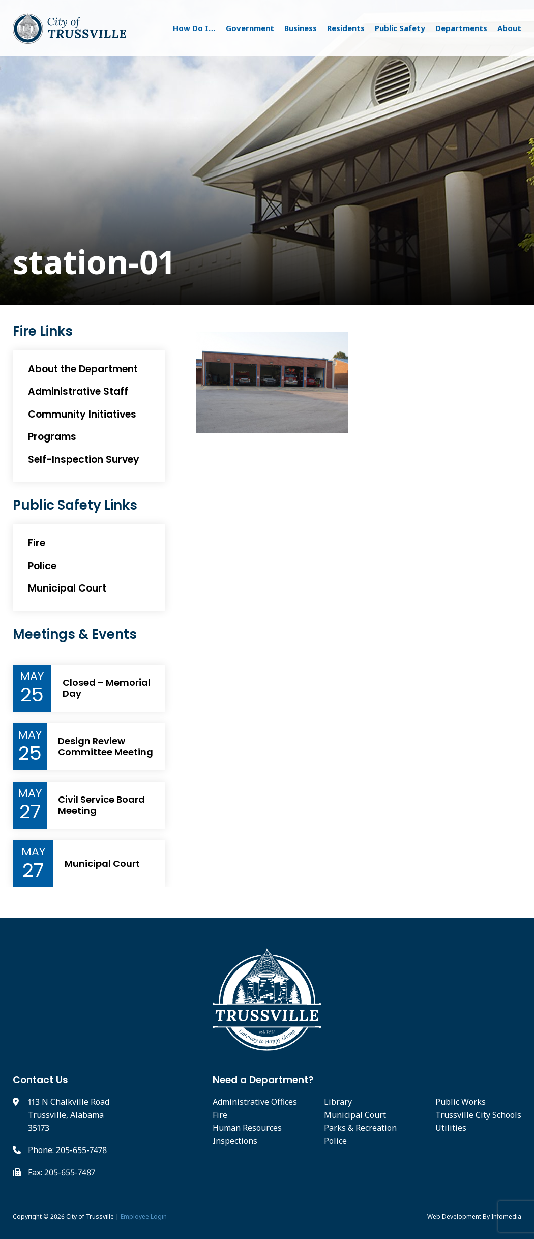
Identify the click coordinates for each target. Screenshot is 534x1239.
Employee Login (144, 1216)
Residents (346, 28)
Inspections (235, 1140)
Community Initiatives (82, 414)
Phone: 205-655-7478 (67, 1150)
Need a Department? (263, 1080)
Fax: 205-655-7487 (61, 1172)
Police (42, 566)
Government (250, 28)
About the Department (83, 369)
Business (300, 28)
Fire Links (43, 331)
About (509, 28)
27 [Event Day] (30, 811)
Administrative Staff (78, 391)
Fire (36, 543)
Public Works (460, 1101)
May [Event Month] (32, 676)
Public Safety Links (75, 505)
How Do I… (194, 28)
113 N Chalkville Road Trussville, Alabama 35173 (68, 1114)
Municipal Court (67, 588)
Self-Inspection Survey (83, 459)
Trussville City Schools (478, 1114)
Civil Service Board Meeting (101, 805)
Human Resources (247, 1127)
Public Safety (400, 28)
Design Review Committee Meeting (105, 746)
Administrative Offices (255, 1101)
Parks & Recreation (360, 1127)
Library (338, 1101)
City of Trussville (90, 1216)
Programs (52, 437)
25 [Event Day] (32, 694)
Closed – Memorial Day (107, 688)
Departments (461, 28)
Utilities (450, 1127)
